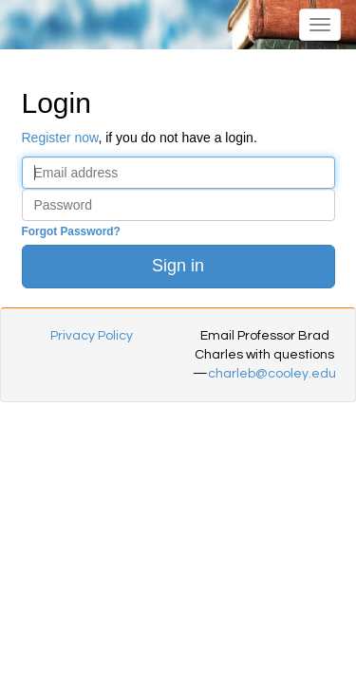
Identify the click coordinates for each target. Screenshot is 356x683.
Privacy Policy (91, 335)
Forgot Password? (71, 231)
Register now (60, 137)
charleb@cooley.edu (272, 373)
